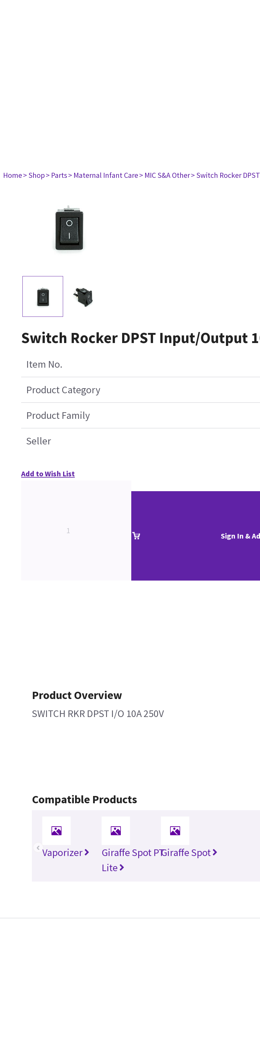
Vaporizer (65, 852)
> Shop (34, 175)
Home (12, 175)
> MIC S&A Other (164, 175)
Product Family (58, 415)
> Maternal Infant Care (103, 175)
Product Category (63, 389)
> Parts (56, 175)
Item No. (44, 364)
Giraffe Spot (189, 852)
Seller (38, 441)
